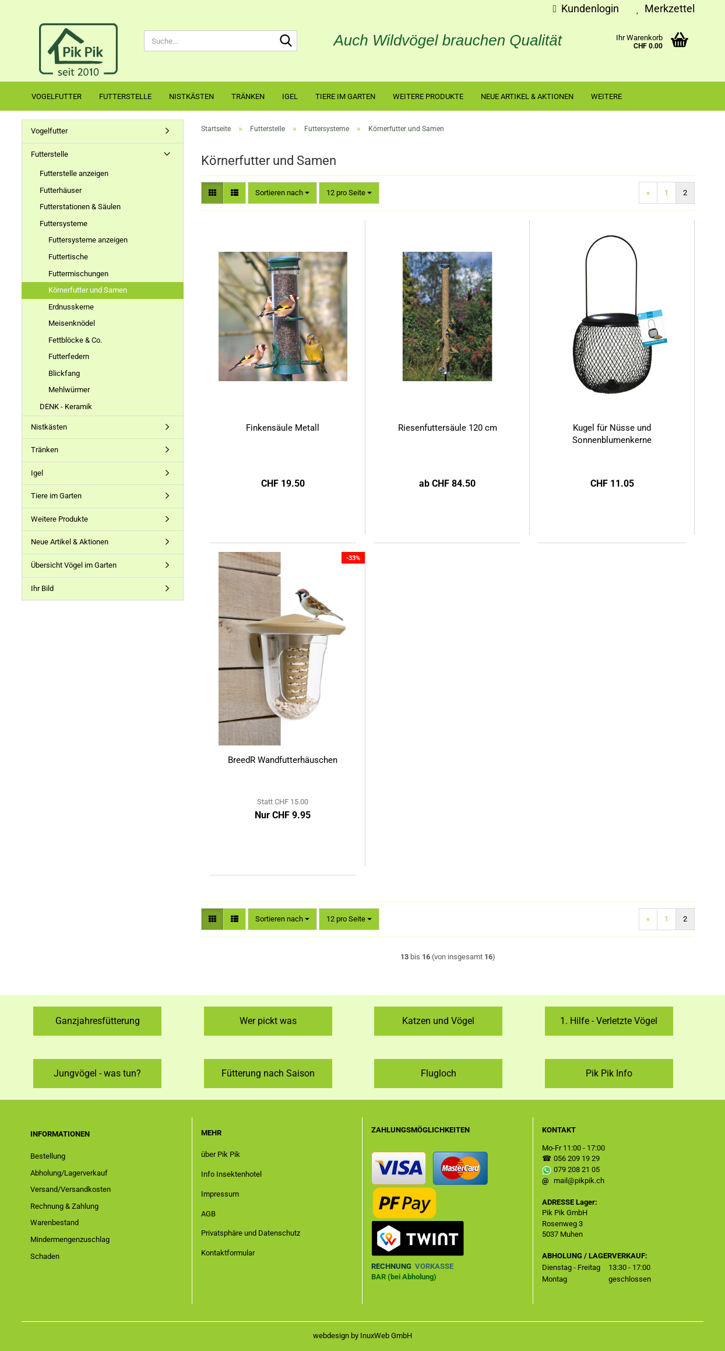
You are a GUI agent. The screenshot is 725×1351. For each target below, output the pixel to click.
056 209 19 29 (577, 1158)
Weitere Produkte (428, 96)
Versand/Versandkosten (70, 1189)
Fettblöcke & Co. (75, 340)
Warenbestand (54, 1222)
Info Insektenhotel (231, 1174)
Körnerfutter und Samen (87, 290)
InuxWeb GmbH (386, 1335)
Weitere (606, 96)
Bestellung (47, 1156)
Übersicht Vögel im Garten (74, 565)
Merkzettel (665, 8)
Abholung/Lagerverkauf (69, 1173)
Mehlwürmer (69, 389)
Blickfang (64, 373)
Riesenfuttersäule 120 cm (447, 428)
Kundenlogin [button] (585, 8)
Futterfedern (68, 356)
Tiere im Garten (345, 96)
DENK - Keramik (66, 406)
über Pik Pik (220, 1154)
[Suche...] (286, 41)
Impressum (220, 1194)
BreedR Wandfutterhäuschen (282, 760)
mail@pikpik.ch (579, 1180)
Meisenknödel (71, 323)
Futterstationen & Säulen (80, 206)
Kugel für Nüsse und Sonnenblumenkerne (612, 434)
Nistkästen (191, 96)
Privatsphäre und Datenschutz (250, 1233)
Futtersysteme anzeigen (88, 239)
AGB (208, 1213)
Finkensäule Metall (282, 428)
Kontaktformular (228, 1252)
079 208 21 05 (577, 1169)
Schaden (44, 1256)
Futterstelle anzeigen (74, 173)
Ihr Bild (42, 588)
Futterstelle (125, 96)
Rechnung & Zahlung (64, 1206)
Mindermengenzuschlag (70, 1239)
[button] (212, 193)
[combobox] (282, 193)
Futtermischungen (78, 273)
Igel (290, 96)
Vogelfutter (56, 96)
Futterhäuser (61, 190)
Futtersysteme (63, 223)
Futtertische (68, 256)
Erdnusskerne (71, 306)
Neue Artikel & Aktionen (527, 96)
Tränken (248, 96)
